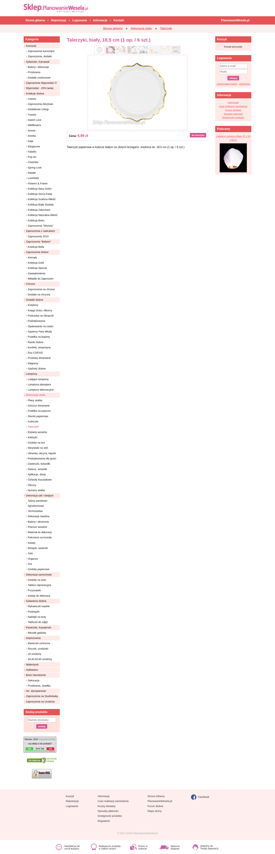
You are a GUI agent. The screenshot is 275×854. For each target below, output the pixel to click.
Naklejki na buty (37, 616)
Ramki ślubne (36, 342)
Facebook (200, 797)
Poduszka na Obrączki (41, 315)
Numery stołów (36, 490)
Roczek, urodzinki (38, 648)
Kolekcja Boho (36, 220)
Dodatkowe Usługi (38, 109)
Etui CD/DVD (35, 352)
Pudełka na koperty (39, 336)
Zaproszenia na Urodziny (40, 701)
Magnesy (33, 363)
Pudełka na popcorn (39, 410)
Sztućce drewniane (39, 405)
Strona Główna (156, 796)
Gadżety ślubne (37, 368)
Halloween (32, 669)
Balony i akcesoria (38, 521)
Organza (33, 558)
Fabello (32, 151)
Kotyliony (33, 305)
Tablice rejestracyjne (39, 585)
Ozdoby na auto (37, 579)
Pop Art (32, 156)
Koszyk (70, 796)
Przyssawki (34, 590)
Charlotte (33, 162)
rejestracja (244, 84)
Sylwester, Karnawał (37, 61)
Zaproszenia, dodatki (40, 56)
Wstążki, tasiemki (38, 548)
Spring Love (35, 167)
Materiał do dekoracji (40, 532)
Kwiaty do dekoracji (39, 595)
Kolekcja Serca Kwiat (40, 194)
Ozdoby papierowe (38, 569)
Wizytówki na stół (38, 447)
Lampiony (31, 373)
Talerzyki (33, 426)
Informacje (233, 102)
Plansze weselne (37, 527)
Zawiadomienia (36, 273)
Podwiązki (33, 611)
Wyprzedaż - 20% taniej (39, 88)
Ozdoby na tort (36, 442)
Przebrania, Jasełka (39, 685)
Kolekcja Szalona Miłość (42, 199)
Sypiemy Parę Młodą (40, 331)
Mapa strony (154, 811)
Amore (31, 130)
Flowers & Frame (38, 183)
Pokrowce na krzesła (40, 537)
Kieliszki (32, 437)
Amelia (32, 135)
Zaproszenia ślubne (37, 252)
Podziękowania (36, 320)
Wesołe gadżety (37, 632)
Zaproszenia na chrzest (41, 289)
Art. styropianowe (36, 690)
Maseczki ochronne (39, 643)
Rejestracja (72, 801)
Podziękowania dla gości (42, 458)
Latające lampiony (38, 379)
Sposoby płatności (233, 114)
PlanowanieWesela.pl (159, 801)
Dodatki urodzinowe (39, 77)
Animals (32, 257)
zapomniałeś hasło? (227, 84)
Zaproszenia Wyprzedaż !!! (41, 82)
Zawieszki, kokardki (39, 463)
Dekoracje (33, 680)
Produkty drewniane (39, 357)
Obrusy (32, 485)
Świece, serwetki (37, 469)
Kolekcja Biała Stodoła (40, 204)
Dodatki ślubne (34, 299)
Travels (32, 114)
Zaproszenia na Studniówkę (42, 696)
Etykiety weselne (37, 432)
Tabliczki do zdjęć (38, 622)
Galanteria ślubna (36, 601)
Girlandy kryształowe (40, 479)
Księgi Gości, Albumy (40, 310)
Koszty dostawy (233, 110)
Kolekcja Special (37, 268)
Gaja (30, 141)
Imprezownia (33, 638)
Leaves (32, 98)
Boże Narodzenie (36, 675)
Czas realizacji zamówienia (233, 106)
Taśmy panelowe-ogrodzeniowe (38, 503)
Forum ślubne (155, 806)
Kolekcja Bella (36, 246)
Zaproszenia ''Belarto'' (38, 241)
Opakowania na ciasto (40, 326)
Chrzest (30, 283)
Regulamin (104, 821)
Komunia (31, 45)
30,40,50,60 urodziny (40, 659)
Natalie (32, 172)
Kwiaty (31, 542)
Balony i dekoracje (38, 67)
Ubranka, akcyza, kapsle (42, 453)
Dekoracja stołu (35, 395)
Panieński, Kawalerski (38, 627)
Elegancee (34, 146)
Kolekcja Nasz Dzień (39, 188)
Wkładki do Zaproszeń (40, 278)
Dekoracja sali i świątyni (39, 495)
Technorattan (35, 511)
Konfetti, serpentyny (39, 347)
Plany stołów (35, 400)
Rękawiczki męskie (39, 606)
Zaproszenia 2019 (38, 236)
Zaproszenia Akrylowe (40, 104)
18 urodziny (34, 653)
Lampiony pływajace (39, 384)
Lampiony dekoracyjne (41, 389)
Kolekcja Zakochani (39, 209)
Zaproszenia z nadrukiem (40, 231)
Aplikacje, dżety (37, 474)
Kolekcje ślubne (35, 93)
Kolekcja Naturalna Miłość (42, 215)
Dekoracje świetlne (39, 516)
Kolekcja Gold (36, 262)
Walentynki (32, 664)
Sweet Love (34, 119)
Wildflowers (34, 125)
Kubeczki (33, 421)
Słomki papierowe (38, 416)
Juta (30, 553)
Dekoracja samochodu (39, 574)
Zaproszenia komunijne (41, 51)
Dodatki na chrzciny (39, 294)
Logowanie (72, 806)
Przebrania (34, 72)
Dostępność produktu (233, 117)
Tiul (30, 564)
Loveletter (33, 178)
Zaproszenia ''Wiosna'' (40, 225)
